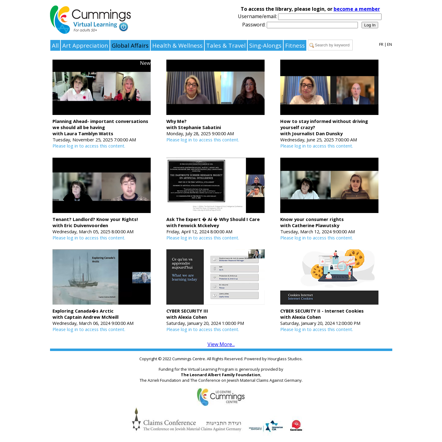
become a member (357, 9)
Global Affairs (130, 45)
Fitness (295, 45)
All (55, 45)
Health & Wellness (177, 45)
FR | (382, 44)
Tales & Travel (226, 45)
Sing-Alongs (265, 45)
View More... (221, 344)
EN (389, 44)
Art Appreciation (85, 45)
